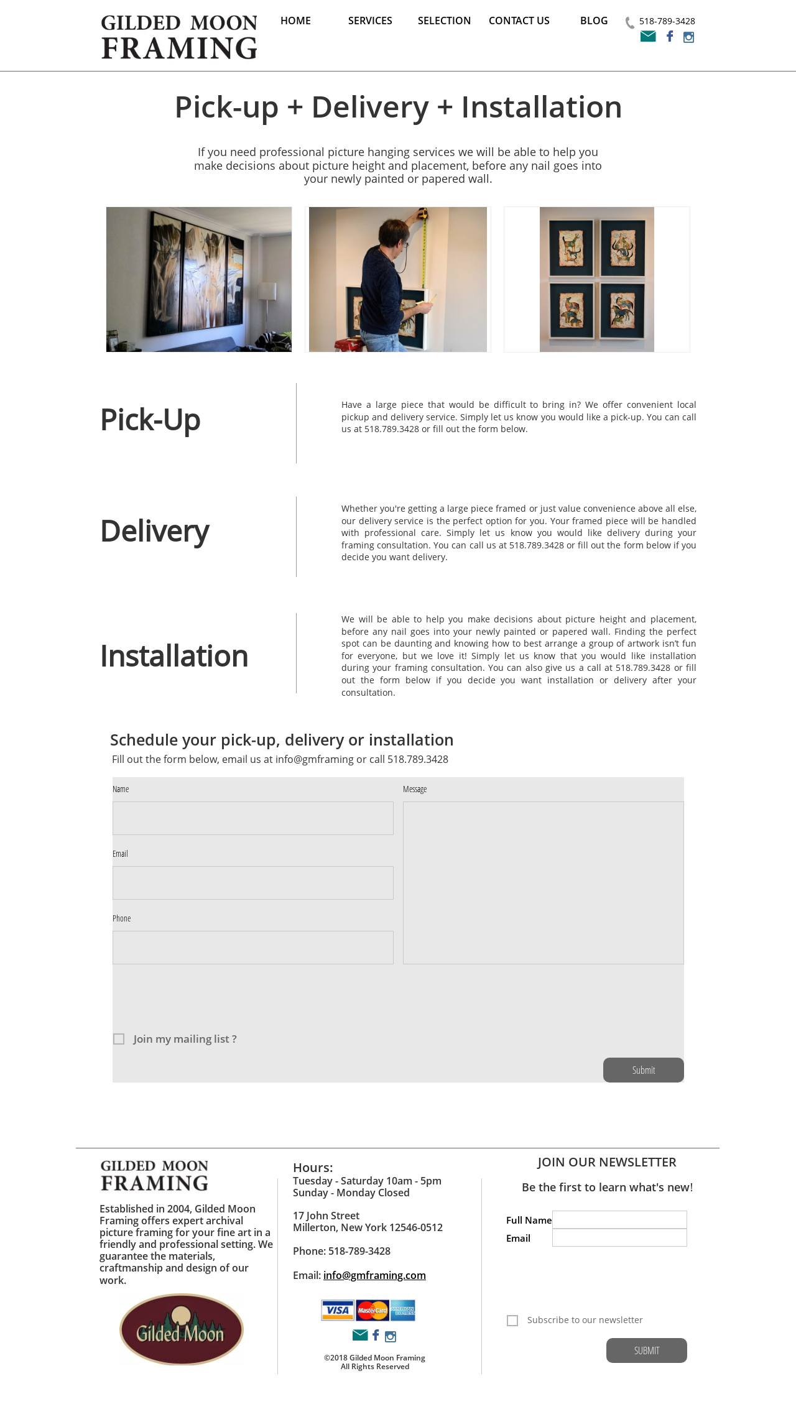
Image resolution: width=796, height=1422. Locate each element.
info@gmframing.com (374, 1275)
